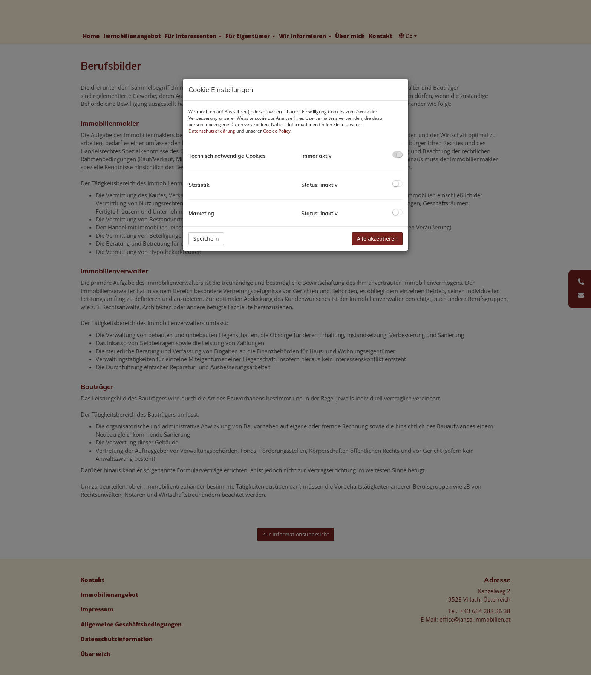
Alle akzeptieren (377, 238)
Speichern (206, 238)
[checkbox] (397, 154)
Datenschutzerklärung (211, 131)
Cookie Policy (277, 131)
